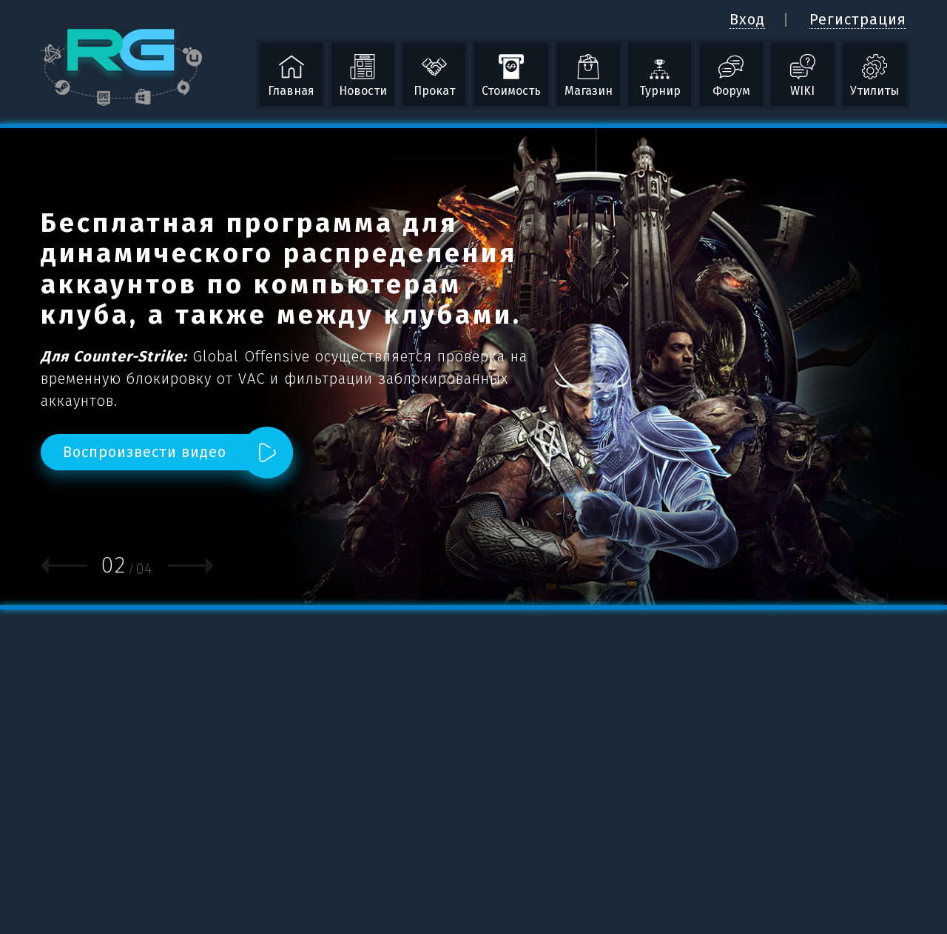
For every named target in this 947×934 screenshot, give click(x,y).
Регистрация (857, 19)
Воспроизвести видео (144, 452)
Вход (747, 19)
